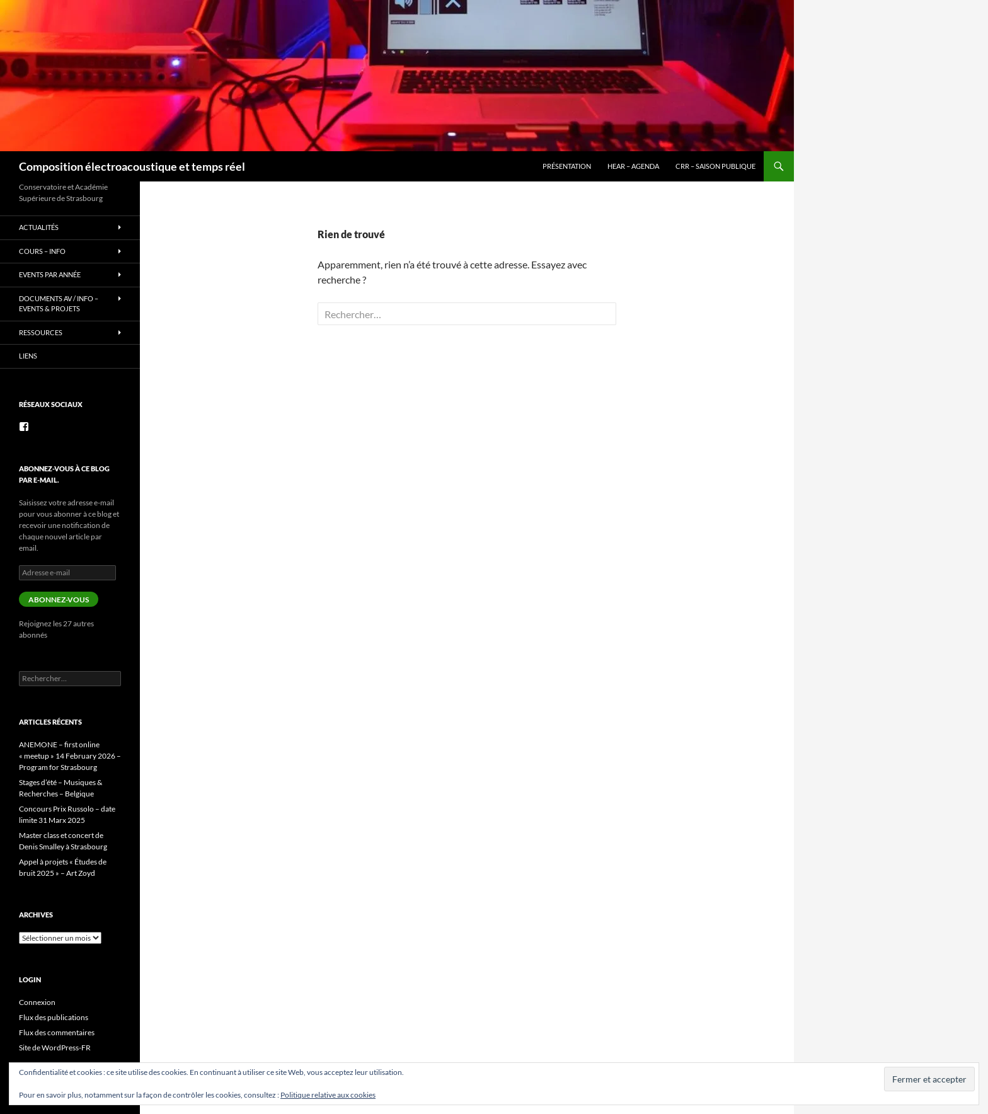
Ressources (40, 332)
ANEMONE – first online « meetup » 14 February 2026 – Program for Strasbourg (70, 756)
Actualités (39, 227)
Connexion (37, 1002)
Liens (28, 356)
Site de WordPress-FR (55, 1047)
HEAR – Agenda (633, 166)
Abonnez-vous (58, 599)
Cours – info (42, 251)
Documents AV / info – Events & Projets (58, 303)
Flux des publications (53, 1017)
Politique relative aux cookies (328, 1095)
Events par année (50, 274)
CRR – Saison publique (715, 166)
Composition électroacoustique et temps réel (132, 166)
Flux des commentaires (57, 1032)
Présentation (567, 166)
